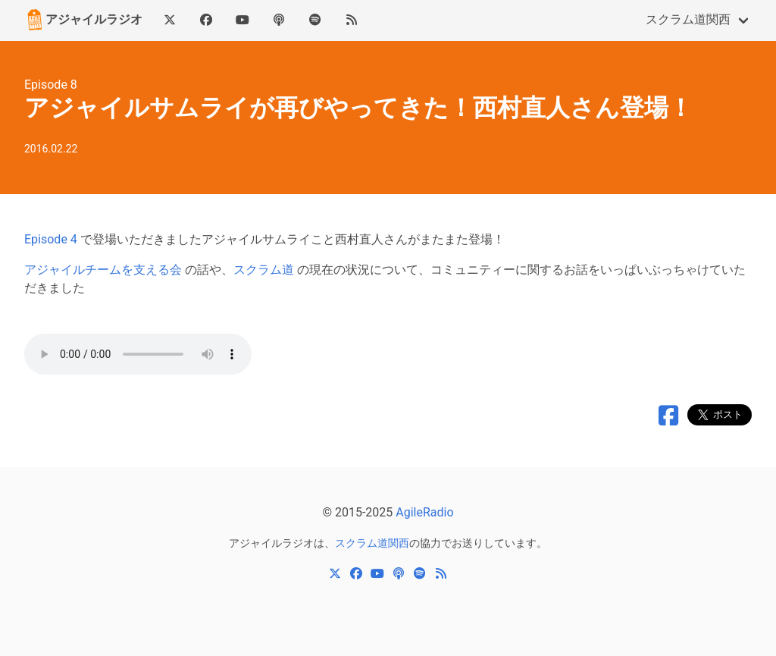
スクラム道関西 (688, 19)
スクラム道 (263, 269)
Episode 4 (50, 239)
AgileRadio (424, 512)
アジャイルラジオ (83, 19)
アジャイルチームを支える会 (103, 269)
